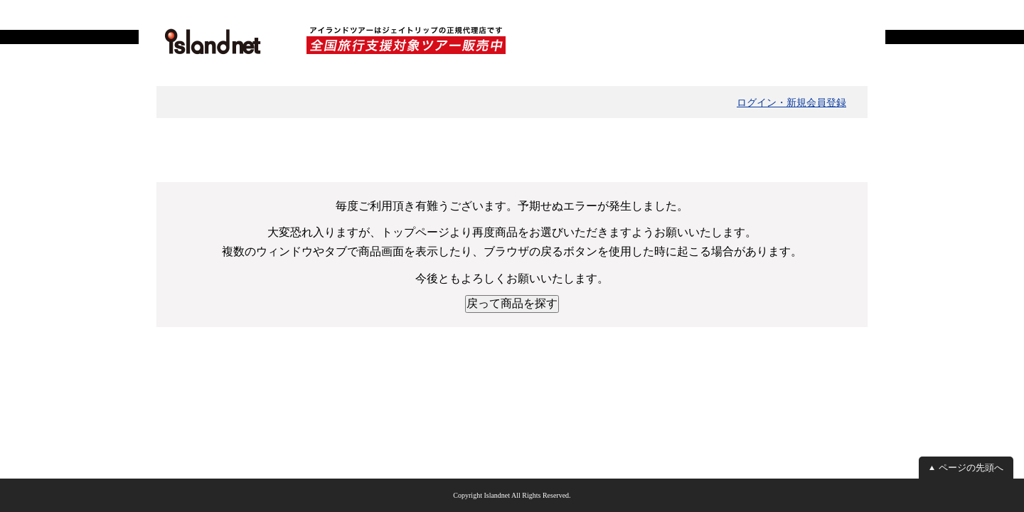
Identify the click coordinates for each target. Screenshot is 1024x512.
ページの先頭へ (971, 467)
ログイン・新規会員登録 (791, 102)
